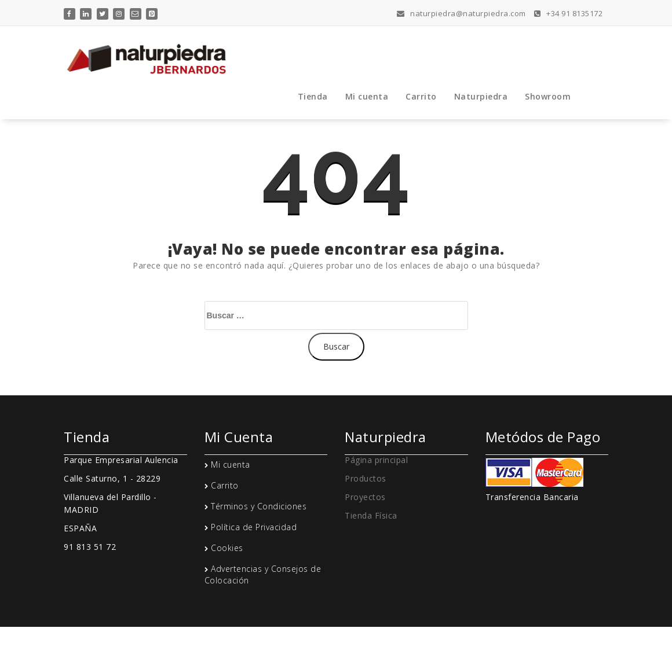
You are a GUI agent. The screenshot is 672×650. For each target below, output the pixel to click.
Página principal (376, 459)
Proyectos (365, 496)
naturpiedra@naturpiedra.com (461, 13)
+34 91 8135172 (568, 13)
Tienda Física (371, 515)
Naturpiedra (481, 96)
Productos (365, 478)
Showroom (548, 96)
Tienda (313, 96)
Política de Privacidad (254, 527)
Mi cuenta (367, 96)
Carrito (421, 96)
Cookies (227, 547)
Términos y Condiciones (258, 506)
